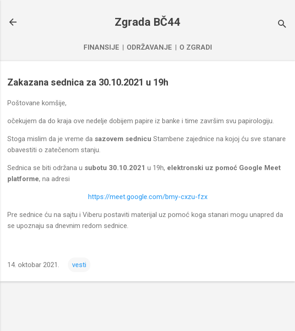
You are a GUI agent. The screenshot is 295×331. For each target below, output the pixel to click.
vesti (79, 265)
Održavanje (149, 47)
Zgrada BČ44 (147, 22)
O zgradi (195, 47)
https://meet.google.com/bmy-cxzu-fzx (147, 197)
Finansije (101, 47)
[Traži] (282, 25)
